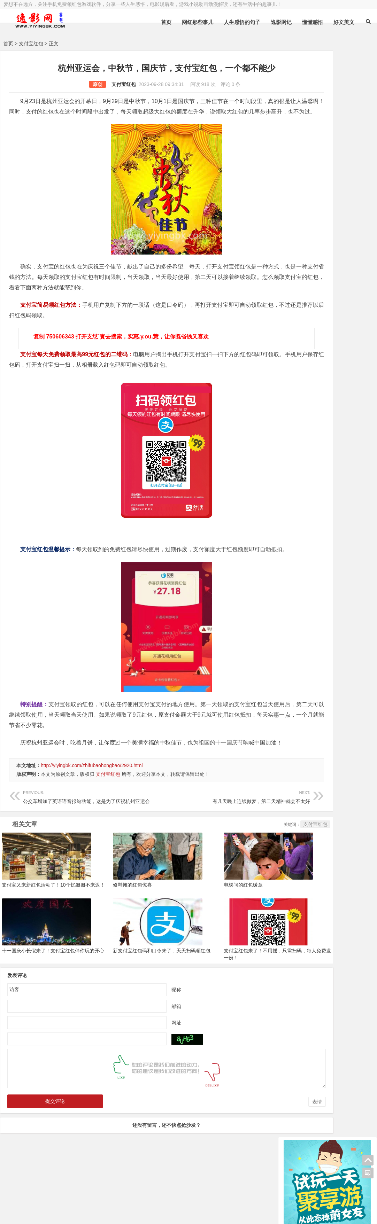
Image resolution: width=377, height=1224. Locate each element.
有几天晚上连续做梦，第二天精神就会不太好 (194, 827)
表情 (258, 1131)
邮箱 (147, 1035)
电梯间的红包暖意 (204, 915)
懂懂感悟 (312, 22)
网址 (147, 1052)
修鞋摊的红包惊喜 (112, 915)
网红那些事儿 (197, 22)
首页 (166, 22)
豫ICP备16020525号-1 (103, 1195)
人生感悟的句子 (242, 22)
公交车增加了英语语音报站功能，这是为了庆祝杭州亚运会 (86, 827)
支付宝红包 (31, 43)
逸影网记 (281, 22)
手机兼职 (109, 1213)
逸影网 (68, 1195)
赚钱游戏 (54, 1213)
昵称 (147, 1019)
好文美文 (343, 22)
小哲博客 (43, 1204)
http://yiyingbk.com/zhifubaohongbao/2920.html (92, 797)
